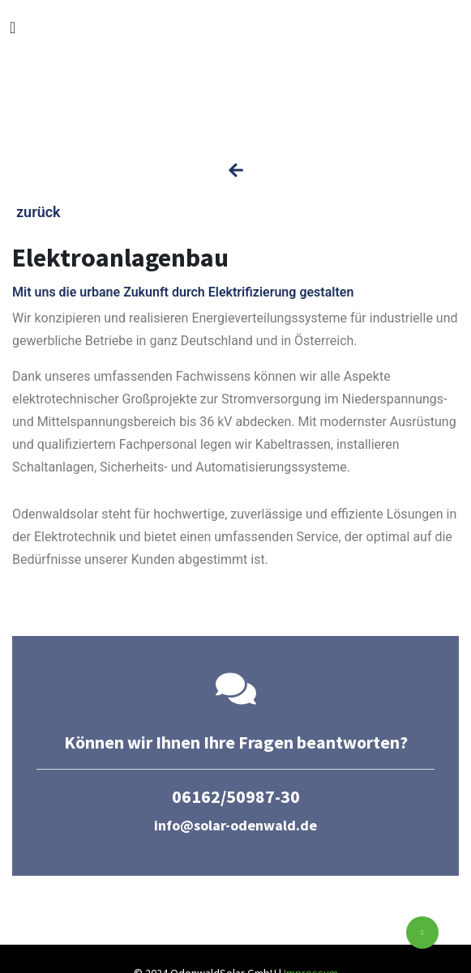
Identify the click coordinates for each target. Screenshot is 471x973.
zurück (38, 211)
